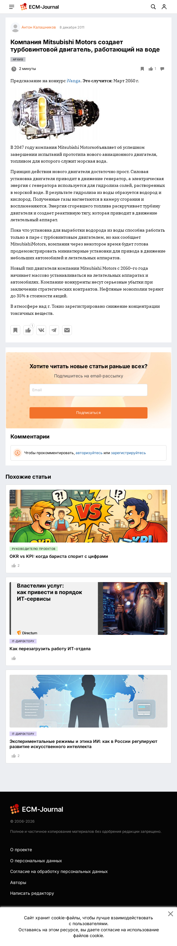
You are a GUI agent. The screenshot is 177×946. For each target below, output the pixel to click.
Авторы (18, 882)
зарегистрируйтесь (128, 452)
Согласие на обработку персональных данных (59, 871)
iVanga (74, 80)
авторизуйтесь (89, 452)
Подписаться (88, 412)
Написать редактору (32, 893)
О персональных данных (36, 860)
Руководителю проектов (33, 548)
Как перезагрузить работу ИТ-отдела (50, 648)
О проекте (21, 849)
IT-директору (23, 641)
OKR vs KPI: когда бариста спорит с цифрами (59, 556)
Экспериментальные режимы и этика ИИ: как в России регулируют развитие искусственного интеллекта (83, 744)
